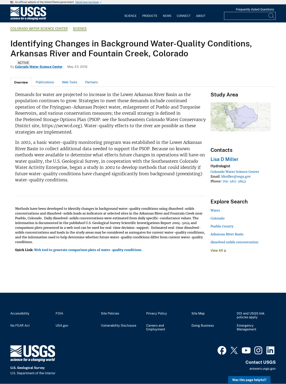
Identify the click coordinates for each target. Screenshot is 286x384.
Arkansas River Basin (227, 234)
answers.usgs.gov (262, 369)
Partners (91, 82)
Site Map (198, 313)
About (200, 15)
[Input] (250, 16)
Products (149, 15)
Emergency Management (246, 327)
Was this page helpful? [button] (249, 380)
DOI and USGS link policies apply (251, 315)
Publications (45, 82)
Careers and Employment (155, 327)
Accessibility (19, 313)
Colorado (218, 218)
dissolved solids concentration (234, 242)
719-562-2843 (234, 181)
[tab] (21, 82)
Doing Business (202, 325)
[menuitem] (130, 13)
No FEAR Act (20, 325)
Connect (183, 15)
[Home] (28, 19)
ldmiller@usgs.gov (236, 176)
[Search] (272, 16)
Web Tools (69, 82)
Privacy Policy (156, 313)
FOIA (59, 313)
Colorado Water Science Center (39, 29)
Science (130, 15)
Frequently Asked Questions (255, 9)
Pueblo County (222, 226)
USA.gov (62, 325)
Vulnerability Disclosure (118, 325)
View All (218, 250)
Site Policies (110, 313)
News (167, 15)
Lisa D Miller (225, 159)
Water (215, 210)
